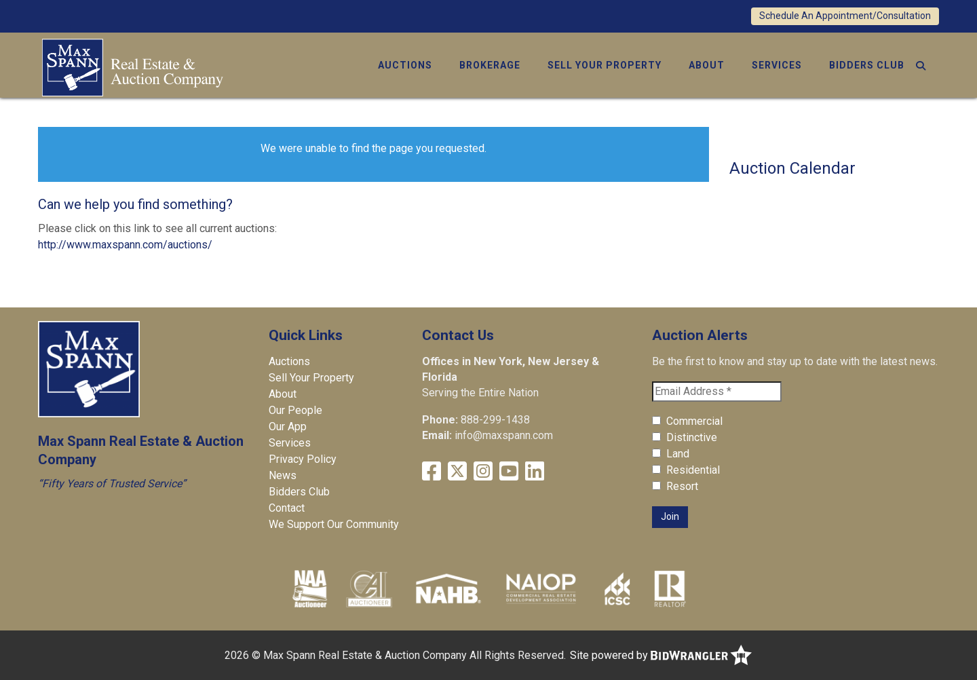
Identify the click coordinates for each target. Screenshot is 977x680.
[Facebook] (431, 471)
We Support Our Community (334, 524)
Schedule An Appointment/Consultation (845, 15)
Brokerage (489, 65)
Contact (287, 508)
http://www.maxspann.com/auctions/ (125, 244)
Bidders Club (866, 65)
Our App (288, 426)
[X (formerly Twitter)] (457, 471)
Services (777, 65)
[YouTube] (508, 471)
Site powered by (661, 655)
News (282, 475)
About (707, 65)
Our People (295, 410)
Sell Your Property (605, 65)
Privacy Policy (303, 459)
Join (670, 516)
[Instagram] (483, 471)
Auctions (405, 65)
